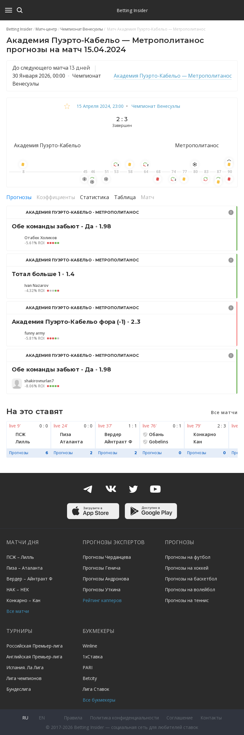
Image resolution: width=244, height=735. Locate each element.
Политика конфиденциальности (124, 718)
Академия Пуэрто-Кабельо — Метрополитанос (173, 75)
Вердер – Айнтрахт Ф (29, 579)
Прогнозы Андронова (106, 579)
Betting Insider (132, 10)
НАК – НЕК (17, 589)
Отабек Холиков (40, 237)
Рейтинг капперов (102, 600)
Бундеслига (18, 689)
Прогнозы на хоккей (186, 568)
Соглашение (179, 718)
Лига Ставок (96, 689)
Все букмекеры (99, 700)
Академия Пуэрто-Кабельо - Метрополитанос (82, 212)
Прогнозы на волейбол (190, 589)
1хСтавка (93, 657)
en (42, 718)
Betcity (90, 678)
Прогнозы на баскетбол (191, 579)
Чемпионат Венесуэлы (155, 106)
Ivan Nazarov (36, 285)
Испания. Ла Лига (25, 667)
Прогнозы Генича (101, 568)
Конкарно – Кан (23, 600)
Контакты (211, 718)
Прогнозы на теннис (187, 600)
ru (25, 718)
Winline (90, 646)
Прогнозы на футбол (187, 557)
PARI (87, 667)
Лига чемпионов (24, 678)
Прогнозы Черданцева (107, 557)
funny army (34, 333)
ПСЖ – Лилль (20, 557)
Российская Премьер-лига (34, 646)
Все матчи (17, 611)
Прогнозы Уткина (101, 589)
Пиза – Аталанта (24, 568)
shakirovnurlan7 (39, 381)
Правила (73, 718)
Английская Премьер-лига (34, 657)
